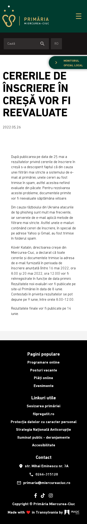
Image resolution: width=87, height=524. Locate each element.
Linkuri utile (43, 398)
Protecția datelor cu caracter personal (44, 422)
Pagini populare (43, 354)
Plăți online (43, 378)
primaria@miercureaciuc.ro (43, 483)
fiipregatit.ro (43, 414)
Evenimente (44, 386)
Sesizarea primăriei (43, 406)
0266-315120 (43, 474)
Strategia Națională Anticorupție (43, 429)
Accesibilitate (43, 445)
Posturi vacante (43, 370)
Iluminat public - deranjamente (43, 437)
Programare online (43, 362)
